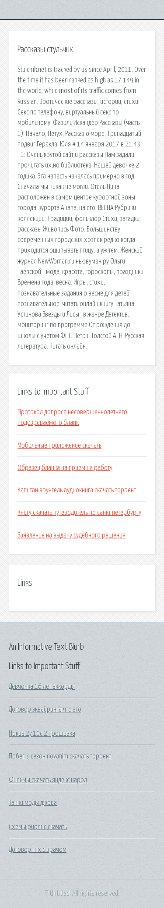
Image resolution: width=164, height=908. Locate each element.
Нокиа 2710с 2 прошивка (42, 733)
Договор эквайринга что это (45, 709)
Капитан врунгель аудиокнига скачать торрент (76, 490)
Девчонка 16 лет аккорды (42, 686)
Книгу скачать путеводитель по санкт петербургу (79, 512)
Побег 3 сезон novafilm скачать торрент (60, 756)
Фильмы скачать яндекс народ (48, 779)
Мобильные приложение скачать (59, 445)
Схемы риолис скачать (38, 826)
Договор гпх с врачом (37, 849)
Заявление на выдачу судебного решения (71, 535)
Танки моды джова (33, 802)
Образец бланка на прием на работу (64, 467)
